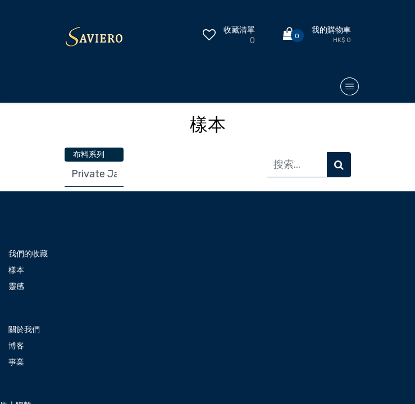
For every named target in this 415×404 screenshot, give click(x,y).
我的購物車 (331, 30)
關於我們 (24, 329)
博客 (16, 346)
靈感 (16, 286)
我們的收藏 (28, 254)
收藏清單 (239, 30)
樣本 (16, 270)
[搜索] (339, 164)
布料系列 (88, 154)
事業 (16, 362)
